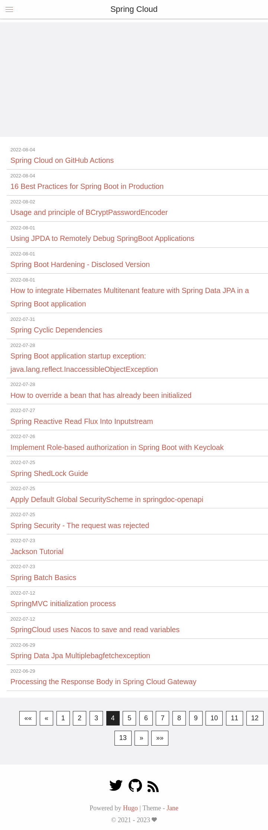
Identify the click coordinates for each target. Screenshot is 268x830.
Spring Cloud (134, 9)
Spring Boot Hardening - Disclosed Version (80, 264)
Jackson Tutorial (37, 551)
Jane (172, 808)
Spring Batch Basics (43, 577)
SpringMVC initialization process (63, 603)
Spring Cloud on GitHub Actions (62, 160)
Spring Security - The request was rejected (79, 525)
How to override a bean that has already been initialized (100, 395)
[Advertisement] (134, 74)
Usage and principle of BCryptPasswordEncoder (89, 212)
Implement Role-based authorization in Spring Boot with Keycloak (117, 447)
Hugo (130, 808)
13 (123, 737)
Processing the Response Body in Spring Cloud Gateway (103, 682)
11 (234, 718)
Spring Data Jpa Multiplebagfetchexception (80, 656)
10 (214, 718)
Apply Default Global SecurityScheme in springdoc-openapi (106, 499)
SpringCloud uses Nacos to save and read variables (95, 629)
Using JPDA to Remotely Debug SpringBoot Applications (102, 238)
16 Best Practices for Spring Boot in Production (87, 186)
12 (255, 718)
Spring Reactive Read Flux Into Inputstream (81, 421)
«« (28, 718)
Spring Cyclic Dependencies (56, 330)
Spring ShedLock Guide (49, 473)
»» (160, 737)
